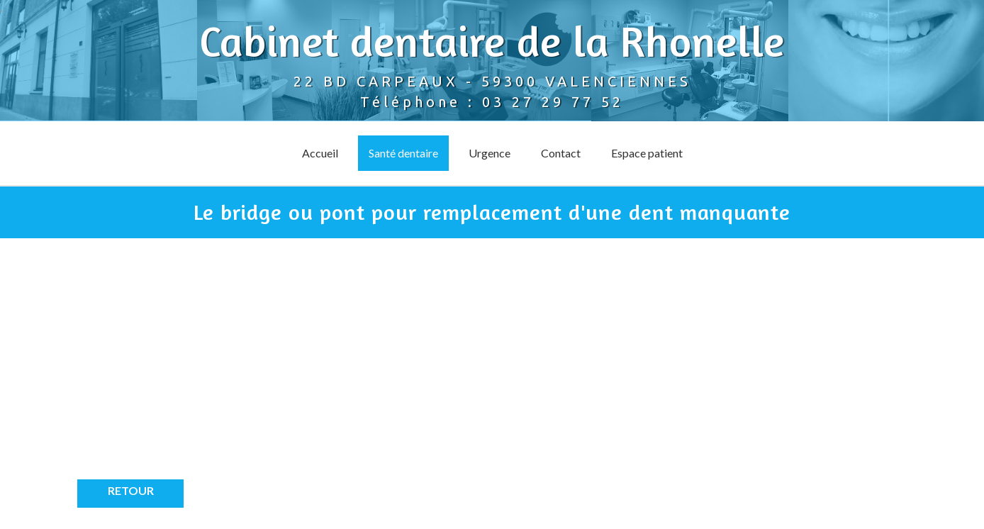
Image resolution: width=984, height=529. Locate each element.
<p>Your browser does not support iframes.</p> (204, 369)
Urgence (489, 153)
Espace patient (647, 153)
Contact (561, 153)
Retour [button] (131, 490)
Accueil (320, 153)
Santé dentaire (403, 153)
